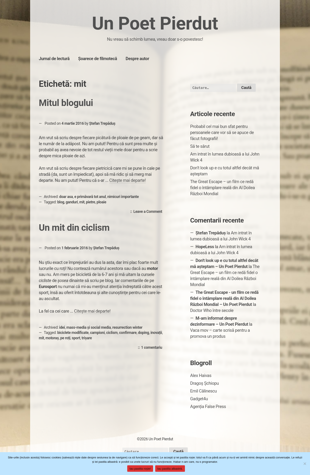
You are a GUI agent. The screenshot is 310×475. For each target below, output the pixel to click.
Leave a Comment (148, 212)
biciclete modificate (72, 332)
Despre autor (137, 58)
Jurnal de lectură (54, 58)
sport (76, 338)
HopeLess (204, 246)
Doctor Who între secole (211, 310)
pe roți (65, 338)
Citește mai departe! (127, 180)
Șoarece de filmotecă (97, 58)
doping (143, 332)
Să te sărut (199, 146)
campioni (97, 332)
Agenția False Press (208, 406)
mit (81, 202)
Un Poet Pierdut (155, 23)
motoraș (52, 338)
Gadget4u (199, 398)
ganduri (72, 202)
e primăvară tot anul (90, 197)
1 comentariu (152, 348)
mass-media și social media (88, 327)
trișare (87, 338)
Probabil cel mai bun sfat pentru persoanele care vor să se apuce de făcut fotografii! (222, 132)
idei (62, 327)
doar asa (66, 197)
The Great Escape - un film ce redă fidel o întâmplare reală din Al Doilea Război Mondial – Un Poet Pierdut (224, 298)
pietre (90, 202)
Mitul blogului (66, 103)
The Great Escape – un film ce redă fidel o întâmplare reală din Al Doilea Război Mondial (222, 187)
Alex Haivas (200, 375)
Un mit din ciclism (74, 227)
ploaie (101, 202)
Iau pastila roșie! (140, 468)
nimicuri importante (123, 197)
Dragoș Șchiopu (204, 383)
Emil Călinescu (203, 391)
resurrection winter (127, 327)
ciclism (112, 332)
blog (60, 202)
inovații (156, 332)
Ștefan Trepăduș (102, 123)
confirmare (127, 332)
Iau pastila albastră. (170, 468)
